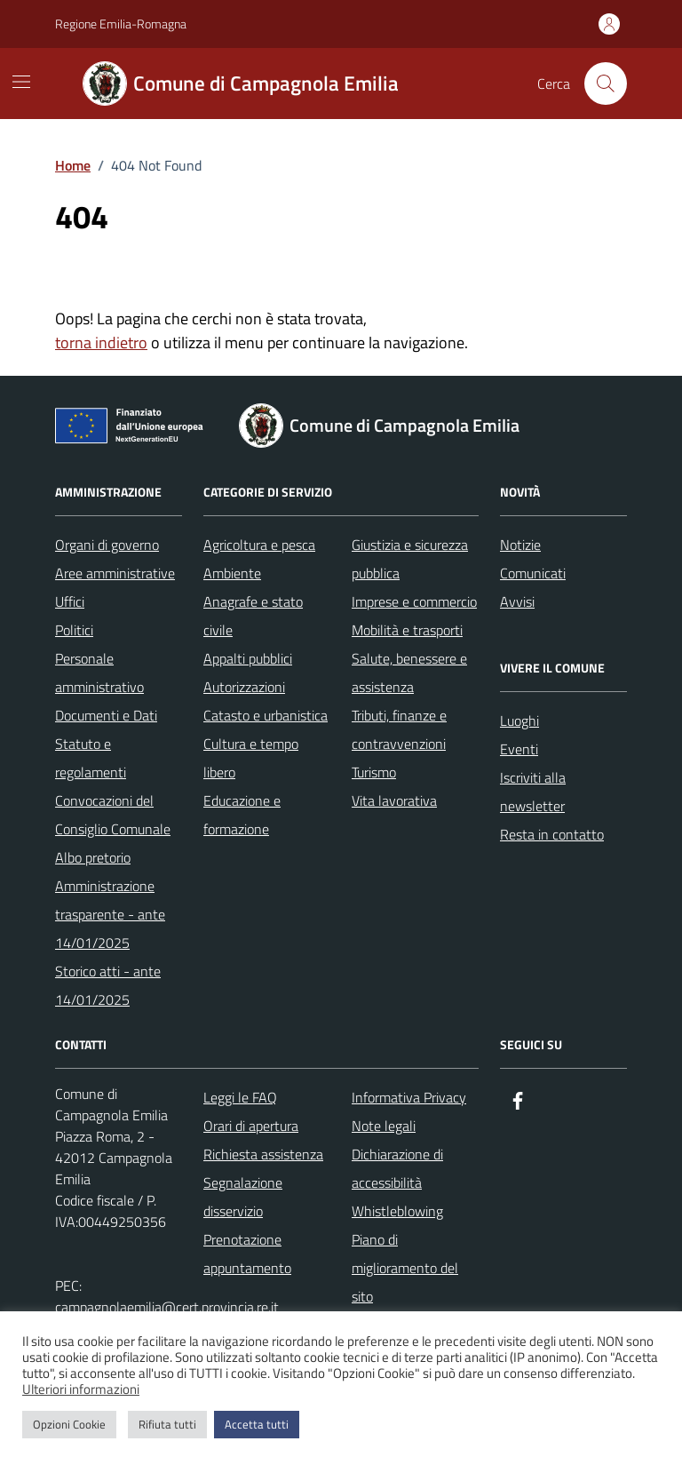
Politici (74, 630)
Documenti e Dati (106, 715)
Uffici (69, 601)
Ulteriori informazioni (80, 1389)
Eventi (519, 749)
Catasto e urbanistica (265, 715)
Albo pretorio (93, 857)
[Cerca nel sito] (605, 83)
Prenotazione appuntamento (247, 1253)
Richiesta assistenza (263, 1154)
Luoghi (519, 720)
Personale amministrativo (99, 672)
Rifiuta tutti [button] (167, 1424)
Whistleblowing (397, 1211)
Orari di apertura (250, 1125)
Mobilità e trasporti (407, 630)
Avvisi (517, 601)
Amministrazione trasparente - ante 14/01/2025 (110, 914)
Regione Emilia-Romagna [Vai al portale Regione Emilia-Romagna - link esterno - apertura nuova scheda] (120, 23)
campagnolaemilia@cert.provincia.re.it (167, 1307)
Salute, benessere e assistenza (409, 672)
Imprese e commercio (414, 601)
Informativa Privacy (409, 1097)
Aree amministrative (115, 573)
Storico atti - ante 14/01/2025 (108, 985)
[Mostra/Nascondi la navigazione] (21, 81)
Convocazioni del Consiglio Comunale (112, 815)
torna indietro (101, 342)
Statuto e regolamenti (90, 758)
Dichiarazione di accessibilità (397, 1168)
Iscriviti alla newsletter (533, 791)
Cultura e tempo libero (250, 758)
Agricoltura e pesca (259, 544)
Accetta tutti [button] (257, 1424)
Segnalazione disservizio (242, 1197)
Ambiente (232, 573)
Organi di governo (107, 544)
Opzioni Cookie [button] (69, 1424)
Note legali (384, 1125)
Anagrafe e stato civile (253, 616)
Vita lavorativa (394, 800)
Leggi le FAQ (240, 1097)
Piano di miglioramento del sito (405, 1268)
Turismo (374, 772)
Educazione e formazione (242, 815)
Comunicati (533, 573)
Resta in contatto (552, 834)
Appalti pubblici (247, 658)
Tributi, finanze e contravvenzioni (399, 729)
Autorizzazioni (244, 686)
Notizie (520, 544)
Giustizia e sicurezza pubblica (410, 559)
